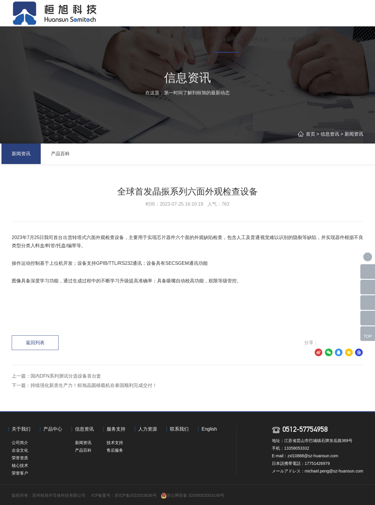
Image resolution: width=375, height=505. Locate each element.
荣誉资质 (20, 457)
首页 (132, 39)
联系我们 (324, 39)
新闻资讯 (354, 134)
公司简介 (20, 442)
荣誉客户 (20, 473)
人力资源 (291, 39)
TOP (368, 336)
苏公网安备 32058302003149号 (195, 495)
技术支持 (115, 442)
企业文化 (20, 450)
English (355, 39)
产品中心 (193, 39)
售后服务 (115, 450)
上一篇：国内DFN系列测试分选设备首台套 (56, 375)
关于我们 (160, 39)
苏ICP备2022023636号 (135, 495)
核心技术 (20, 465)
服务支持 (259, 39)
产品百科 (60, 153)
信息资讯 (226, 39)
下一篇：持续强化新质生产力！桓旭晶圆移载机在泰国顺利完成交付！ (84, 385)
